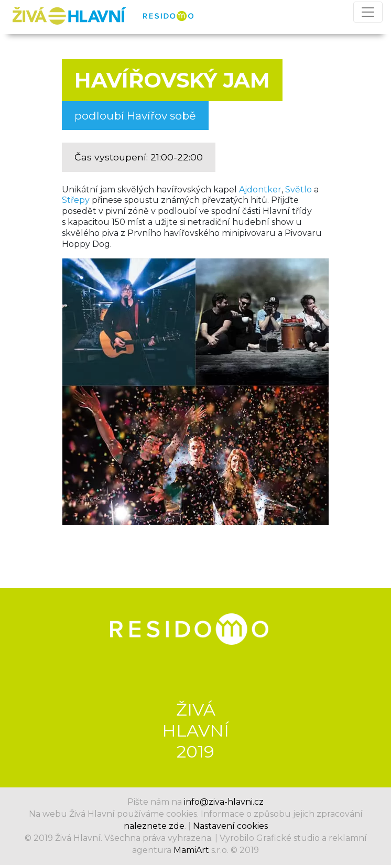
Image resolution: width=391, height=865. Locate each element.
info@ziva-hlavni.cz (224, 802)
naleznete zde (154, 826)
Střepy (76, 200)
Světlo (298, 189)
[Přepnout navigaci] (368, 12)
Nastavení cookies (230, 826)
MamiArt (191, 850)
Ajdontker (260, 189)
